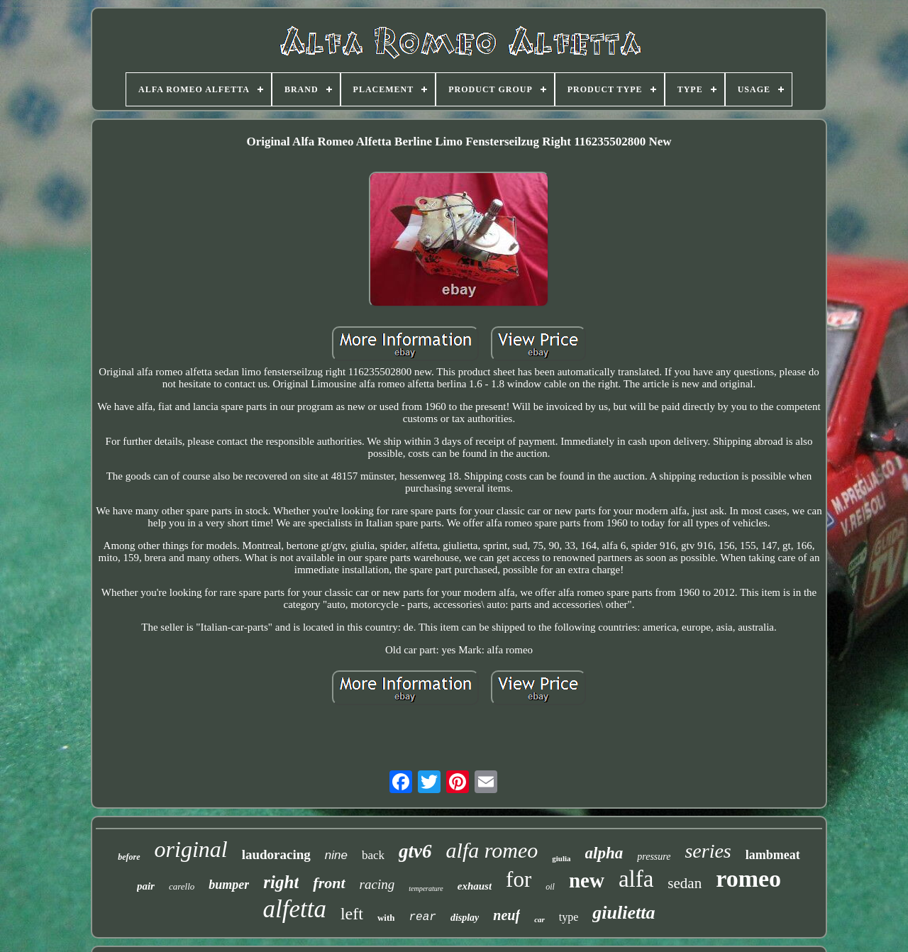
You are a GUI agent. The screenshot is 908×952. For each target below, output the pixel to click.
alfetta (294, 909)
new (586, 880)
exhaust (475, 886)
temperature (426, 888)
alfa (636, 879)
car (539, 919)
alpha (604, 853)
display (464, 917)
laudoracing (276, 854)
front (329, 883)
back (373, 855)
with (386, 917)
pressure (653, 856)
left (351, 913)
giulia (561, 858)
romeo (748, 878)
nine (336, 855)
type (569, 917)
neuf (506, 915)
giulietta (623, 912)
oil (550, 887)
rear (422, 917)
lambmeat (773, 855)
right (281, 882)
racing (377, 884)
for (518, 879)
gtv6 (415, 851)
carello (181, 886)
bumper (229, 885)
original (191, 849)
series (708, 851)
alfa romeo (492, 850)
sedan (685, 883)
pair (146, 886)
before (129, 857)
